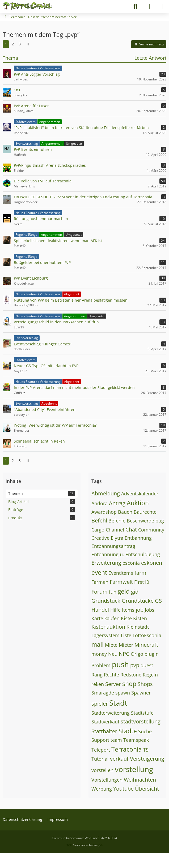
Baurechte (145, 512)
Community (151, 529)
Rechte (111, 674)
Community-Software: (84, 838)
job (139, 609)
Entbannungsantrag (113, 546)
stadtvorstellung (140, 721)
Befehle (116, 520)
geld (124, 591)
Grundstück (105, 600)
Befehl (99, 520)
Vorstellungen (106, 780)
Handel (100, 609)
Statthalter (104, 731)
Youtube (123, 788)
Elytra (117, 538)
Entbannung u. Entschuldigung (125, 554)
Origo (137, 654)
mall (97, 644)
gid (134, 591)
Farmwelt (121, 581)
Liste (126, 635)
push (120, 664)
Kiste (126, 618)
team (116, 740)
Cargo (97, 529)
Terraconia (126, 749)
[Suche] (135, 6)
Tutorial (100, 759)
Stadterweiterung (110, 713)
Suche (145, 731)
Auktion (138, 503)
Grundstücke (138, 600)
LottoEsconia (147, 635)
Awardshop (104, 512)
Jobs (149, 610)
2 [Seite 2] (13, 43)
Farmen (99, 582)
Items (128, 610)
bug (159, 520)
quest (147, 665)
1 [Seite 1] (6, 43)
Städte (128, 731)
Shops (145, 684)
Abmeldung (105, 493)
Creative (100, 538)
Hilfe (115, 610)
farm (140, 572)
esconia (131, 563)
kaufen (112, 618)
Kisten (140, 618)
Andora (99, 503)
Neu (112, 654)
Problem (101, 665)
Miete (111, 645)
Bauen (125, 512)
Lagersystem (105, 635)
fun (112, 592)
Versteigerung (147, 758)
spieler (99, 703)
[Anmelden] (148, 6)
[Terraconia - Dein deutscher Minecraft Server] (27, 6)
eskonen (151, 562)
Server (113, 684)
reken (97, 684)
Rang (97, 674)
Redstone (130, 674)
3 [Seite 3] (20, 43)
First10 (141, 582)
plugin (152, 654)
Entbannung (138, 538)
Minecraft (146, 644)
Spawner (141, 692)
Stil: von (84, 845)
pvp (134, 665)
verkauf (119, 758)
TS (146, 750)
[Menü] (162, 6)
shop (129, 683)
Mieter (126, 645)
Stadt (118, 703)
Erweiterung (106, 562)
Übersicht (147, 788)
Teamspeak (136, 740)
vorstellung (134, 769)
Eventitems (120, 573)
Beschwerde (140, 520)
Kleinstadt (137, 627)
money (99, 654)
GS (158, 600)
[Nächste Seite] (28, 44)
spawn (122, 692)
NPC (124, 653)
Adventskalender (139, 493)
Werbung (101, 789)
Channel (115, 529)
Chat (131, 529)
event (99, 572)
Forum (99, 591)
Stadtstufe (142, 713)
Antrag (117, 503)
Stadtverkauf (105, 721)
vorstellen (102, 770)
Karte (97, 618)
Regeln (150, 674)
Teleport (100, 750)
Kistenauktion (108, 626)
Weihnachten (140, 779)
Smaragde (102, 692)
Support (100, 740)
